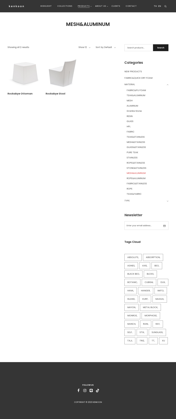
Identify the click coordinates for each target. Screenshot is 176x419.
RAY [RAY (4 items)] (158, 323)
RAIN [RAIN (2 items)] (145, 323)
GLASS (130, 121)
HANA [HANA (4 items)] (130, 290)
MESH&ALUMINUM (136, 173)
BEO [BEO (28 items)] (156, 265)
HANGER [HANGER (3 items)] (145, 290)
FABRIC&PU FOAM (136, 90)
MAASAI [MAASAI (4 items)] (159, 299)
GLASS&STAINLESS (136, 147)
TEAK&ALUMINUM (136, 95)
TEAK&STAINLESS (136, 136)
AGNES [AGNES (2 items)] (131, 265)
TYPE (127, 200)
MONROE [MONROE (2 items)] (132, 315)
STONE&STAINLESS (136, 168)
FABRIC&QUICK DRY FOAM (138, 78)
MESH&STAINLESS (136, 142)
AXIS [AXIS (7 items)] (144, 265)
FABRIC (130, 131)
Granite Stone (134, 111)
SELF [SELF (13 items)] (129, 332)
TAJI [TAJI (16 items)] (129, 340)
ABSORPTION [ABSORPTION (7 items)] (153, 257)
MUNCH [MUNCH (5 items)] (131, 323)
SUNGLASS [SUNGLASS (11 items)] (157, 332)
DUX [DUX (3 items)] (162, 282)
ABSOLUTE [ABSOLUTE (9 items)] (132, 257)
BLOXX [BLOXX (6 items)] (150, 273)
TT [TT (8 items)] (153, 340)
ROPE (129, 188)
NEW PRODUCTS (133, 71)
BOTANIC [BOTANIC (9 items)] (132, 282)
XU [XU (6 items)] (163, 340)
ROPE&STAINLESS (136, 162)
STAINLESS (132, 157)
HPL (128, 126)
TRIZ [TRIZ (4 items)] (142, 340)
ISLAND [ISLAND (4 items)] (131, 299)
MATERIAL (129, 84)
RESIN (130, 116)
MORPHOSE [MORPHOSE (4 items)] (151, 315)
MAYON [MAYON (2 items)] (131, 307)
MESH (130, 100)
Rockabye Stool (55, 93)
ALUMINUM (132, 105)
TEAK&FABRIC (134, 194)
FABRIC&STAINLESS (137, 183)
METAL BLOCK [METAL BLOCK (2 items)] (150, 307)
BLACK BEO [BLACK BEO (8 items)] (133, 273)
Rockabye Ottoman (20, 93)
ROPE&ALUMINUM (136, 178)
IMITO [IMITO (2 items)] (160, 290)
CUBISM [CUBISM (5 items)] (149, 282)
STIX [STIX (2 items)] (142, 332)
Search (160, 47)
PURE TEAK (132, 152)
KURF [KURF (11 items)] (145, 299)
